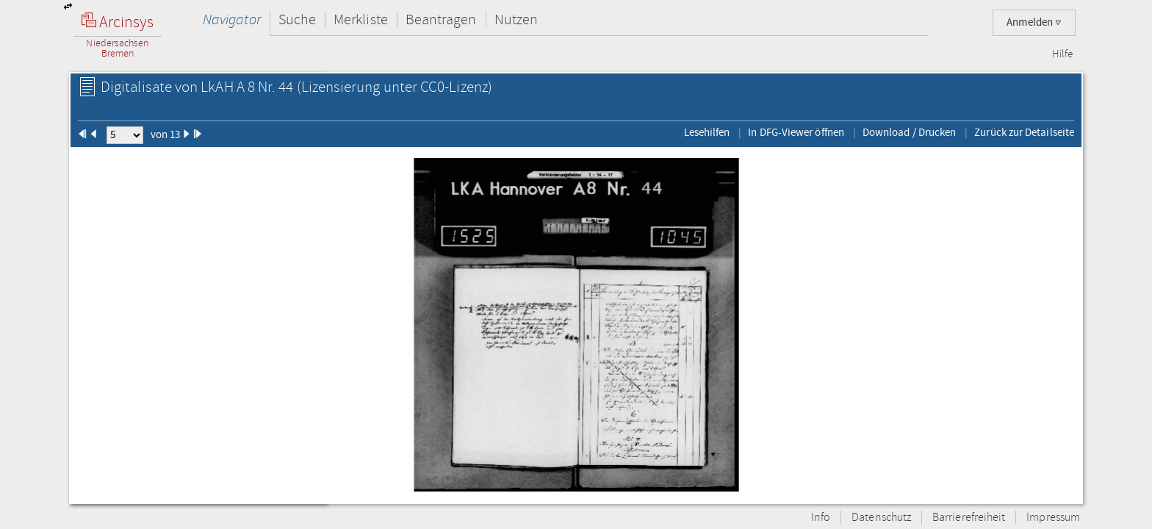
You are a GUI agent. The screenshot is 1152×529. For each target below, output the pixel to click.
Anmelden (1034, 22)
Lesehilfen (707, 132)
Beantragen (441, 19)
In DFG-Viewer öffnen (796, 132)
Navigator (232, 19)
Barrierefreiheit (968, 518)
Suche (297, 19)
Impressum (1053, 518)
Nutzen (516, 19)
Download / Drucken (909, 132)
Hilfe (1062, 54)
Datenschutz (881, 518)
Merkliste (361, 19)
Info (820, 518)
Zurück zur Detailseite (1024, 132)
